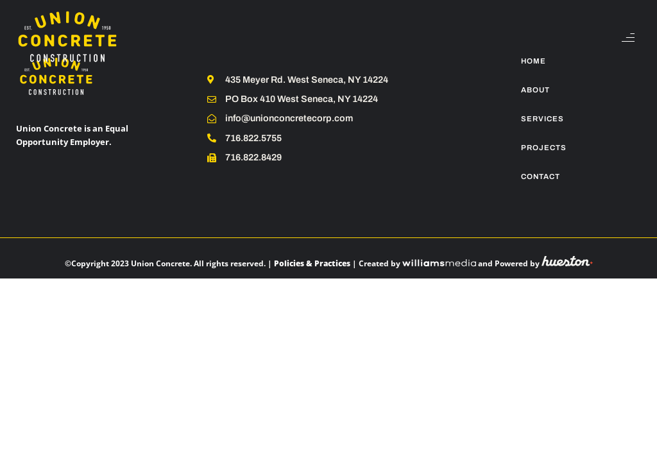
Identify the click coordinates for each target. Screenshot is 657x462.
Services (542, 119)
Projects (544, 147)
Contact (540, 176)
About (535, 90)
